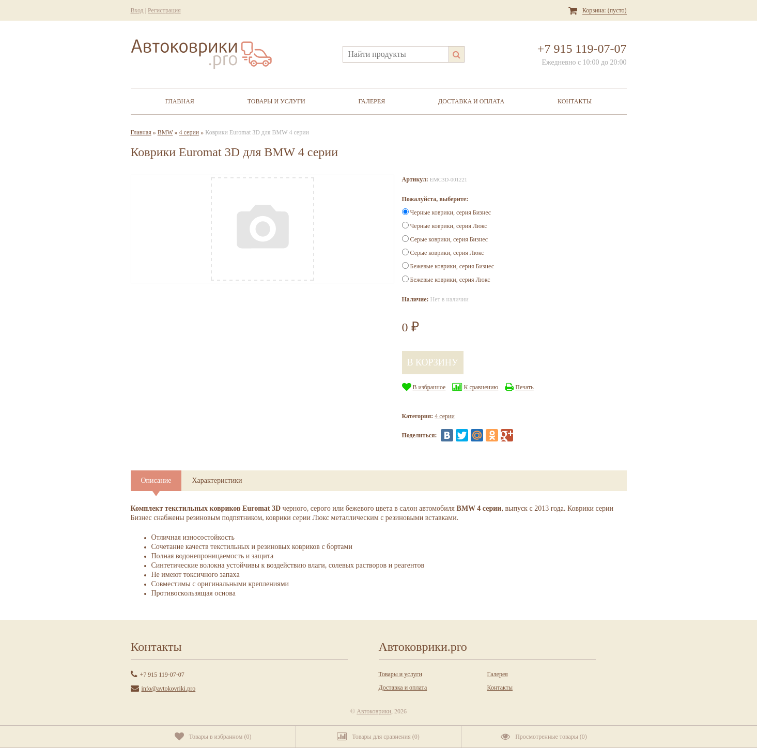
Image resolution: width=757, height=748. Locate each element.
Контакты (575, 101)
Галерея (371, 101)
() (213, 736)
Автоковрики (374, 711)
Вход (137, 10)
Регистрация (164, 10)
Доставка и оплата (471, 101)
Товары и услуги (276, 101)
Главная (179, 101)
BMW (165, 132)
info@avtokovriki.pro (169, 688)
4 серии (189, 132)
